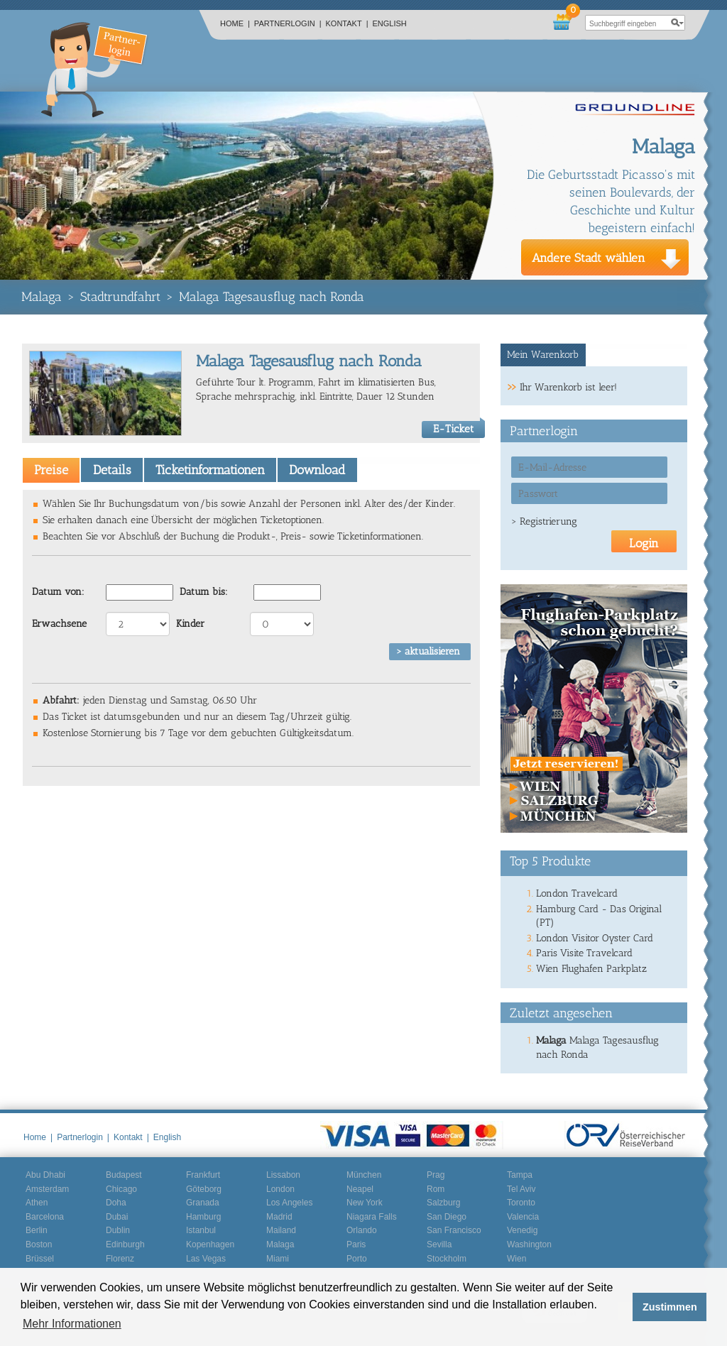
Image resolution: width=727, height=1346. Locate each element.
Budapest (124, 1175)
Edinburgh (125, 1244)
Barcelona (45, 1217)
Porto (356, 1259)
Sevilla (439, 1244)
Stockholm (446, 1259)
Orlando (361, 1230)
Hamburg (203, 1217)
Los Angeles (289, 1203)
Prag (435, 1175)
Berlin (37, 1230)
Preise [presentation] (51, 470)
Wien (516, 1259)
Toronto (521, 1203)
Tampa (519, 1175)
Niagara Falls (371, 1217)
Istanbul (201, 1230)
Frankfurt (203, 1175)
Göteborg (204, 1189)
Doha (116, 1203)
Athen (37, 1203)
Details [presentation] (112, 470)
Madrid (279, 1217)
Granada (202, 1203)
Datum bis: (204, 592)
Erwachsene (59, 624)
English (390, 23)
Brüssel (40, 1259)
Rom (435, 1189)
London (280, 1189)
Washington (529, 1244)
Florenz (120, 1259)
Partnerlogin (288, 23)
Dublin (118, 1230)
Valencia (523, 1217)
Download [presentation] (317, 470)
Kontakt (347, 23)
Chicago (121, 1189)
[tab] (51, 470)
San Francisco (454, 1230)
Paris (356, 1244)
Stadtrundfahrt (120, 297)
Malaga (41, 297)
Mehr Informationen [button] (72, 1324)
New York (364, 1203)
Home (235, 23)
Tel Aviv (521, 1189)
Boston (39, 1244)
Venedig (522, 1230)
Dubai (117, 1217)
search (677, 23)
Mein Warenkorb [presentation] (543, 355)
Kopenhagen (210, 1244)
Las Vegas (206, 1259)
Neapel (359, 1189)
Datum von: (58, 592)
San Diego (446, 1217)
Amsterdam (47, 1189)
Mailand (281, 1230)
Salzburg (443, 1203)
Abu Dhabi (45, 1175)
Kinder (190, 624)
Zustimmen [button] (670, 1307)
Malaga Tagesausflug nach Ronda (271, 297)
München (363, 1175)
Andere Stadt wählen (588, 258)
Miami (277, 1259)
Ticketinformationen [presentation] (210, 470)
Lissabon (283, 1175)
